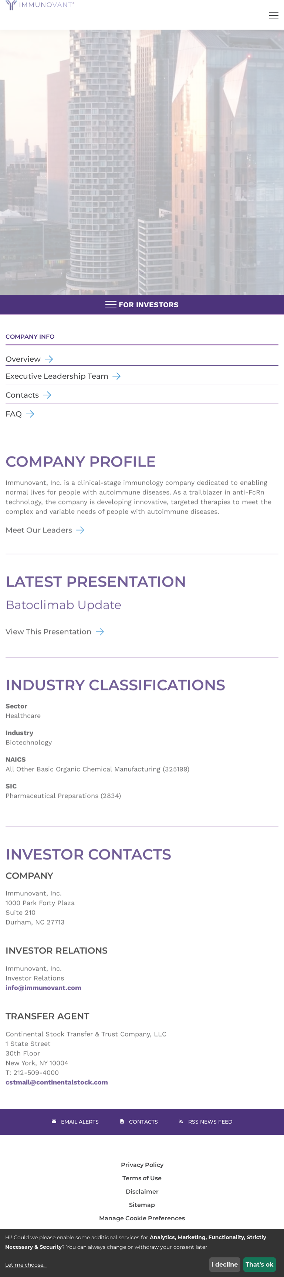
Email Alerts (80, 1121)
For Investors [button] (142, 304)
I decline (225, 1264)
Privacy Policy (142, 1165)
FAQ (14, 413)
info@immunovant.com (43, 999)
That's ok (259, 1264)
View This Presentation (49, 642)
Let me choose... (26, 1264)
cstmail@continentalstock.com (57, 1093)
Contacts (22, 395)
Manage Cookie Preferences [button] (142, 1218)
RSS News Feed (210, 1121)
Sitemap (142, 1205)
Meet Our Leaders (39, 541)
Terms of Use (142, 1178)
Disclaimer (142, 1192)
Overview (23, 359)
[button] (273, 15)
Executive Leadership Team (57, 376)
